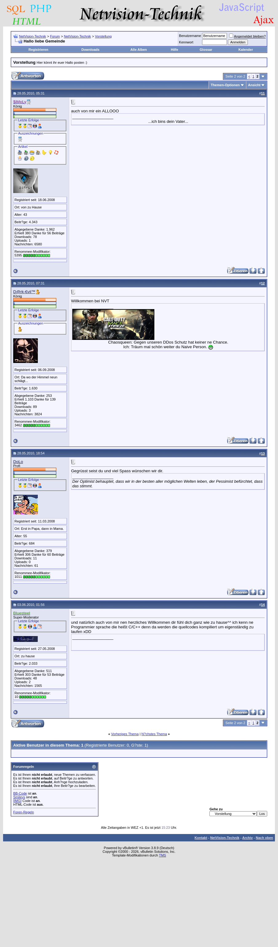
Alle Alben (138, 49)
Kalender (245, 49)
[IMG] (17, 801)
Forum (55, 36)
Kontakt (201, 838)
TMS (162, 855)
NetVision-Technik (32, 36)
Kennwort (186, 42)
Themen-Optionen (225, 85)
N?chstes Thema (154, 734)
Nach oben (264, 838)
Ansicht (254, 85)
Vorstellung (103, 36)
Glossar (206, 49)
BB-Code (20, 793)
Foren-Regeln (23, 812)
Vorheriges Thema (125, 734)
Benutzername (190, 36)
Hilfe (174, 49)
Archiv (247, 838)
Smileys (19, 797)
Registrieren (38, 49)
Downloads (90, 49)
